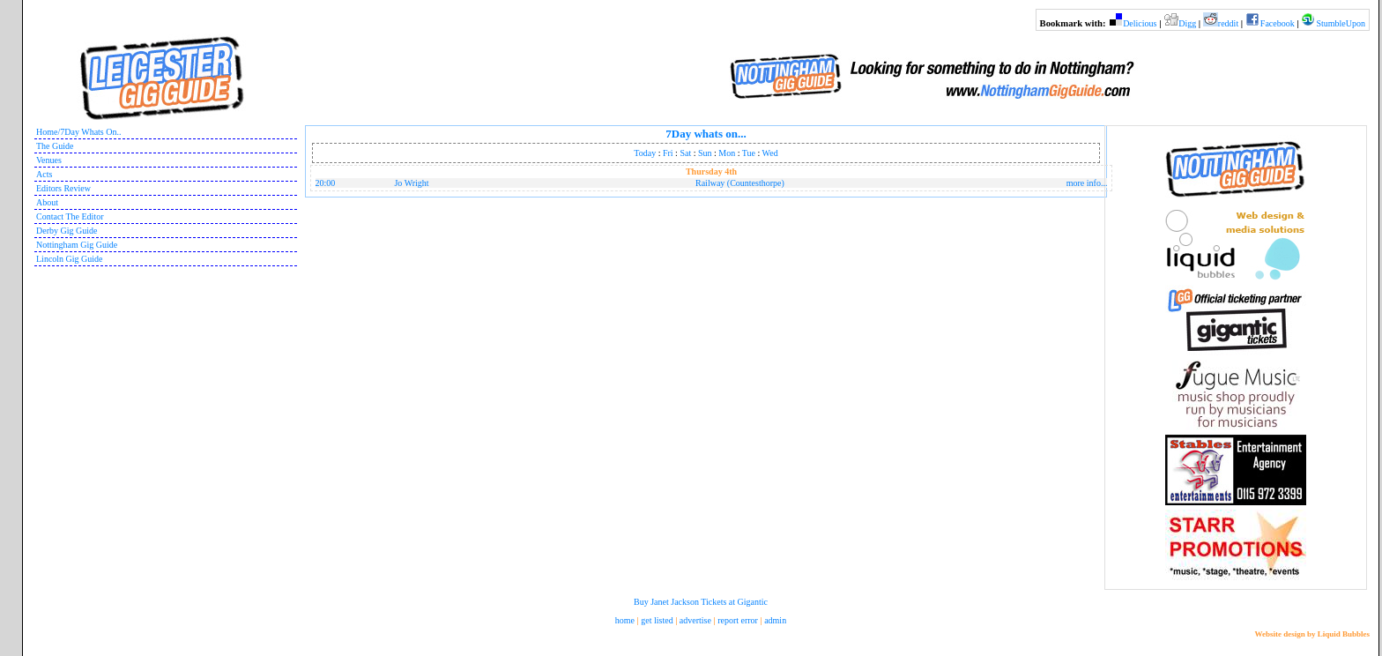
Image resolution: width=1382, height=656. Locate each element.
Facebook (1277, 23)
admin (775, 620)
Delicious (1139, 23)
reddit (1228, 23)
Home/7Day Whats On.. (78, 132)
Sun (705, 153)
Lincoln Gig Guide (69, 259)
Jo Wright (411, 183)
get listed (656, 620)
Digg (1187, 23)
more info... (1087, 183)
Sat (685, 153)
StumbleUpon (1340, 23)
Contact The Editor (69, 216)
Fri (668, 153)
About (47, 202)
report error (737, 620)
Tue (748, 153)
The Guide (55, 146)
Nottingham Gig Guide (76, 245)
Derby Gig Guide (66, 230)
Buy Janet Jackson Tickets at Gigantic (701, 602)
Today (645, 153)
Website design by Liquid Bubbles (1312, 634)
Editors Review (63, 188)
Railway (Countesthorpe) (739, 183)
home (625, 620)
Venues (49, 160)
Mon (726, 153)
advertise (695, 620)
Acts (44, 174)
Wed (770, 153)
